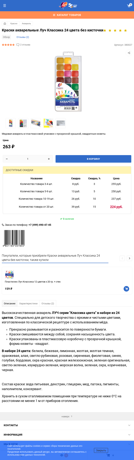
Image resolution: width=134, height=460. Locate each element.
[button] (129, 258)
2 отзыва (25, 44)
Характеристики (28, 303)
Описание (9, 303)
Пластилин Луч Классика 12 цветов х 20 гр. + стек (33, 281)
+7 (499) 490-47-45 (40, 225)
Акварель (26, 23)
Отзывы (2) (22, 37)
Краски (13, 23)
